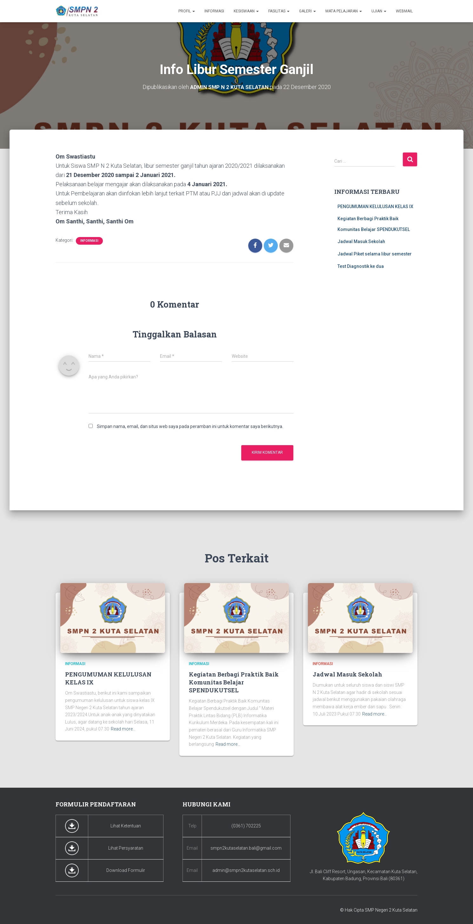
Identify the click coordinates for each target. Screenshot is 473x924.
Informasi (214, 11)
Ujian (378, 11)
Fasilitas (279, 11)
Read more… (123, 728)
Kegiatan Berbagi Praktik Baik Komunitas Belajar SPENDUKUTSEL (234, 682)
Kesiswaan (246, 11)
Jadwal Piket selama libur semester (374, 253)
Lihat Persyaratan (125, 848)
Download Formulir (125, 870)
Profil (186, 11)
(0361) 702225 (246, 825)
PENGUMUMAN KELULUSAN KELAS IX (375, 206)
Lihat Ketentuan (125, 825)
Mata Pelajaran (343, 11)
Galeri (307, 11)
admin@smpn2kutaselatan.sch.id (246, 870)
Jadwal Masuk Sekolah (361, 241)
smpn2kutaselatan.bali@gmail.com (246, 848)
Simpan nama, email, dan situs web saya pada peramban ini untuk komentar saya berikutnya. (190, 426)
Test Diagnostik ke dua (360, 265)
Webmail (404, 11)
